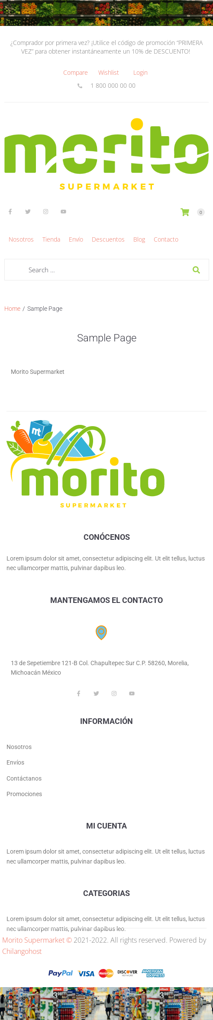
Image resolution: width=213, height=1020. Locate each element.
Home (12, 308)
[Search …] (106, 269)
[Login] (140, 72)
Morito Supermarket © (37, 940)
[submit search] (196, 270)
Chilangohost (22, 951)
